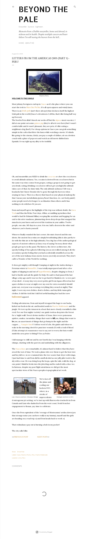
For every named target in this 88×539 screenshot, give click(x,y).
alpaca (58, 120)
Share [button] (14, 452)
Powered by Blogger (44, 532)
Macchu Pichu (33, 107)
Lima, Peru (21, 458)
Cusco (43, 104)
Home (21, 43)
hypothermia (44, 271)
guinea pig (38, 123)
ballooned (17, 297)
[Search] (75, 6)
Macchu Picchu (26, 455)
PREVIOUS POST (21, 437)
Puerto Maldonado (60, 306)
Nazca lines (20, 349)
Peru (33, 455)
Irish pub (26, 110)
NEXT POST (42, 437)
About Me (29, 43)
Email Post (20, 452)
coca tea (51, 176)
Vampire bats (26, 324)
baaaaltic (32, 268)
